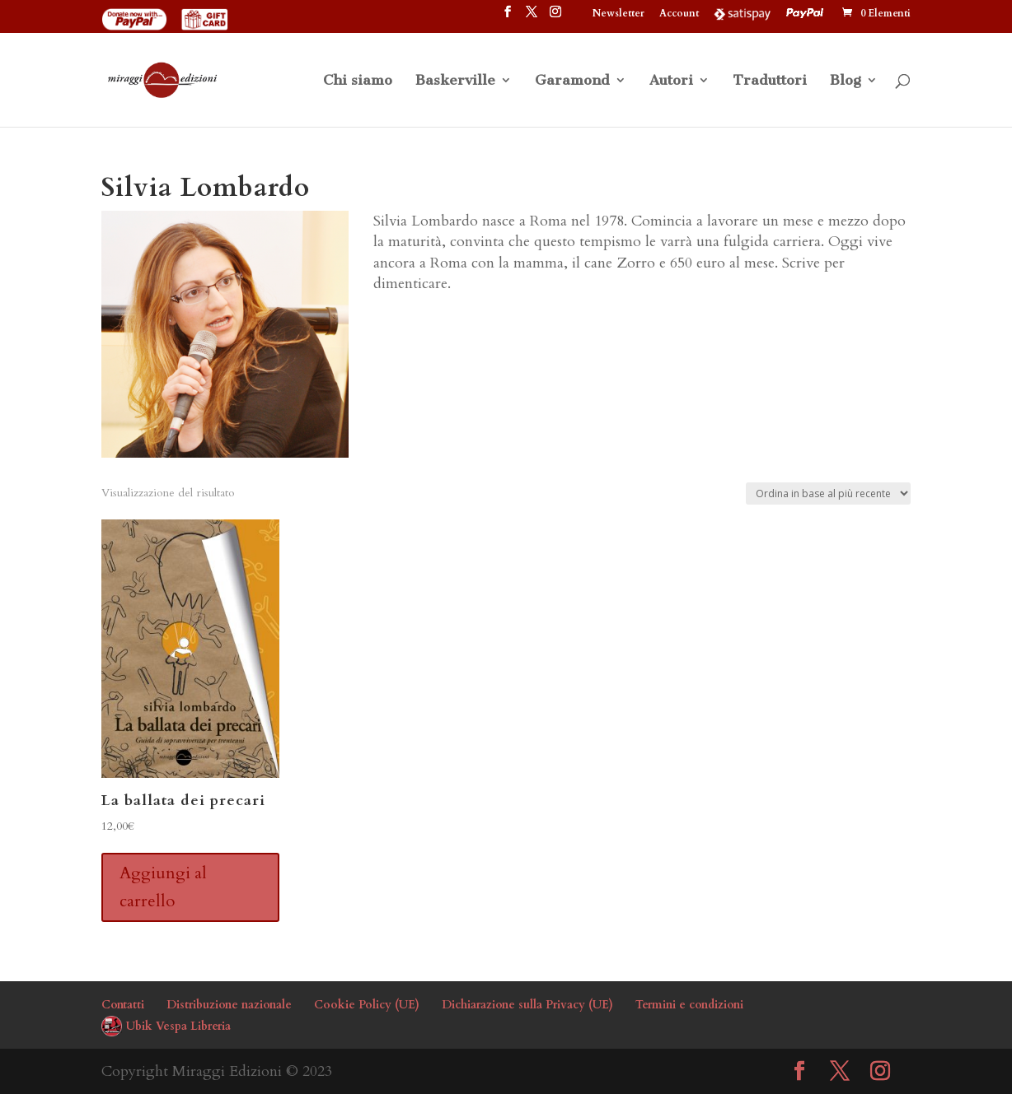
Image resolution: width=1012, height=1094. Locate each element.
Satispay (742, 13)
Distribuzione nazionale (229, 1005)
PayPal (806, 13)
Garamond (572, 81)
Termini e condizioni (689, 1005)
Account (679, 14)
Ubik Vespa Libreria (178, 1026)
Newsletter (618, 14)
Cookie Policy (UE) (366, 1005)
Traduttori (770, 81)
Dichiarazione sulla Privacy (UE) (527, 1005)
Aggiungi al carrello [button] (163, 887)
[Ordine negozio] (828, 493)
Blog (845, 81)
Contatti (122, 1005)
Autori (671, 81)
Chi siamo (357, 81)
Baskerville (455, 81)
